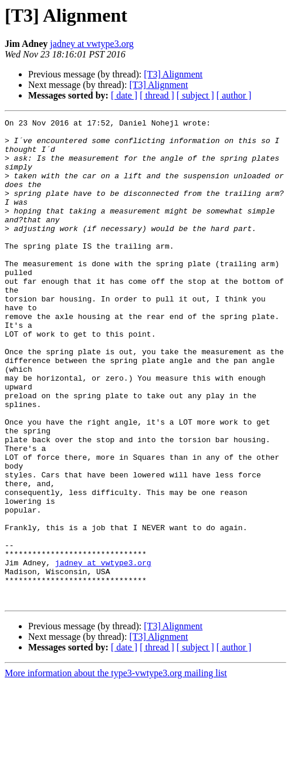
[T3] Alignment (173, 74)
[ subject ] (195, 95)
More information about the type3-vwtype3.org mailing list (116, 770)
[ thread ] (157, 95)
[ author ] (234, 95)
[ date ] (124, 95)
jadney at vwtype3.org (91, 44)
